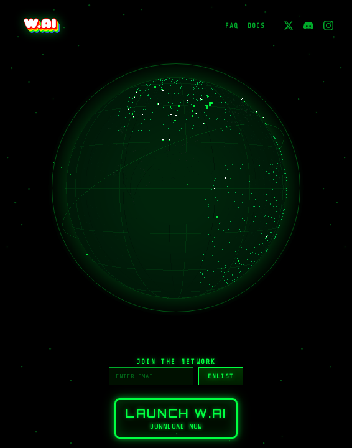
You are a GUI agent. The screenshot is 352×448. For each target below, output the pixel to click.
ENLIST (221, 376)
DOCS (256, 26)
